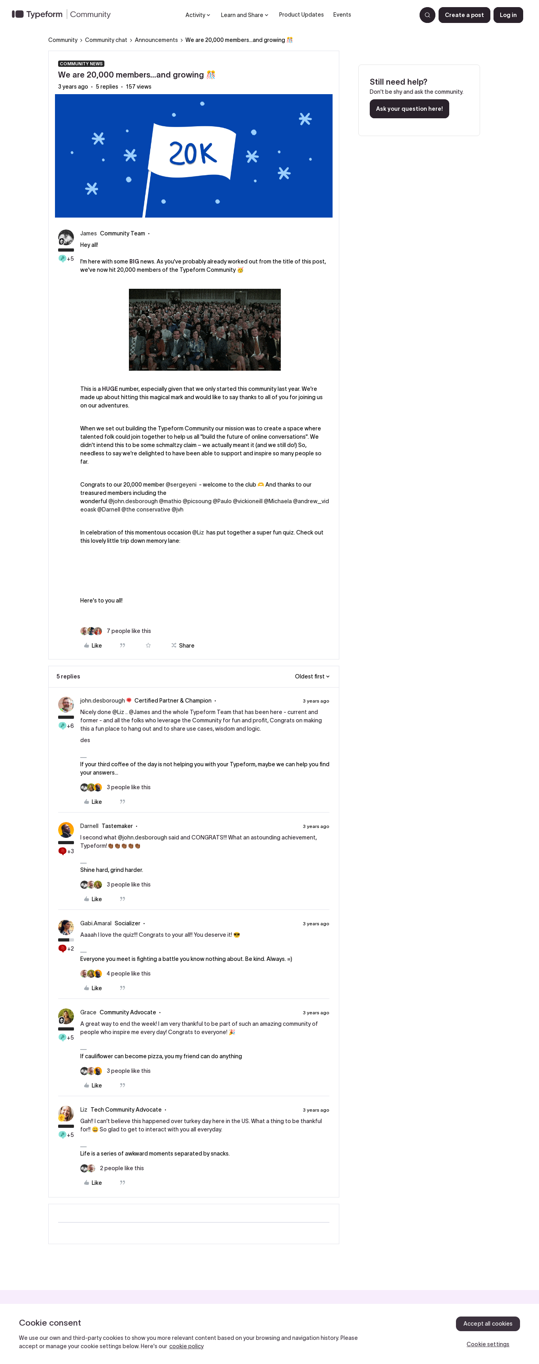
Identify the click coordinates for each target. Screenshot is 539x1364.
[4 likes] (115, 974)
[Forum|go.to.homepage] (64, 15)
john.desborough (102, 700)
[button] (464, 15)
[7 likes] (115, 631)
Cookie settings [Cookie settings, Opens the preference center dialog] (488, 1344)
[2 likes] (112, 1168)
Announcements (156, 40)
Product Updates (301, 14)
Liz (83, 1109)
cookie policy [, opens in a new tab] (186, 1346)
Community (63, 40)
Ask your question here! (409, 109)
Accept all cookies (488, 1323)
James (88, 233)
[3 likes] (115, 787)
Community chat (106, 40)
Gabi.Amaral (96, 923)
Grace (88, 1012)
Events (342, 14)
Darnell (89, 826)
